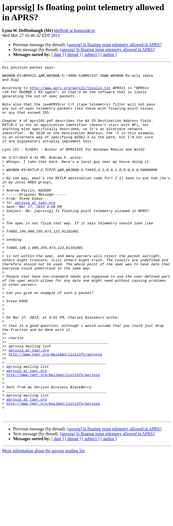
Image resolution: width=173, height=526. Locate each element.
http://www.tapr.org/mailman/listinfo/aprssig (55, 412)
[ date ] (57, 54)
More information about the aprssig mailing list (43, 521)
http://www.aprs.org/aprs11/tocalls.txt (70, 92)
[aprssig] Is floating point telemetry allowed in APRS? (114, 44)
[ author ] (109, 54)
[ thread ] (73, 54)
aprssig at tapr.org (35, 230)
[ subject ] (90, 54)
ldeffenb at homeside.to (74, 30)
